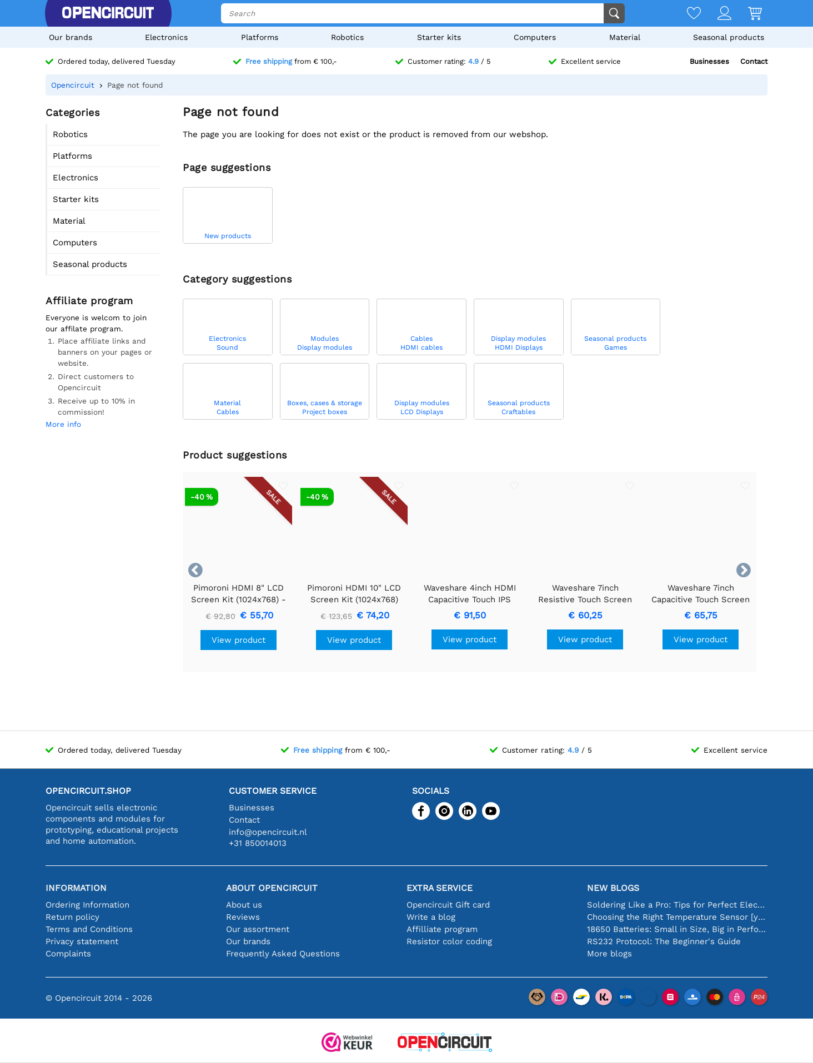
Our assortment (257, 929)
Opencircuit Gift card (448, 905)
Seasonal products (728, 37)
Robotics (347, 37)
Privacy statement (82, 941)
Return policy (72, 917)
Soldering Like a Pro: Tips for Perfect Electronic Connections (677, 905)
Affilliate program (442, 929)
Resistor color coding (449, 941)
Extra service (439, 888)
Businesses (709, 61)
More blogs (609, 954)
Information (76, 888)
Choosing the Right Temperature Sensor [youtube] (677, 917)
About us (244, 905)
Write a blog (430, 917)
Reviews (243, 917)
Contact (753, 61)
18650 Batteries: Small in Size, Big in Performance (677, 929)
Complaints (68, 954)
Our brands (70, 37)
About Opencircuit (272, 888)
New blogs (613, 888)
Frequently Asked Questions (283, 954)
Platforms (259, 37)
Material (624, 37)
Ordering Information (87, 905)
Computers (535, 37)
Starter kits (439, 37)
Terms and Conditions (89, 929)
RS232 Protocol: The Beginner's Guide (664, 941)
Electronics (166, 37)
